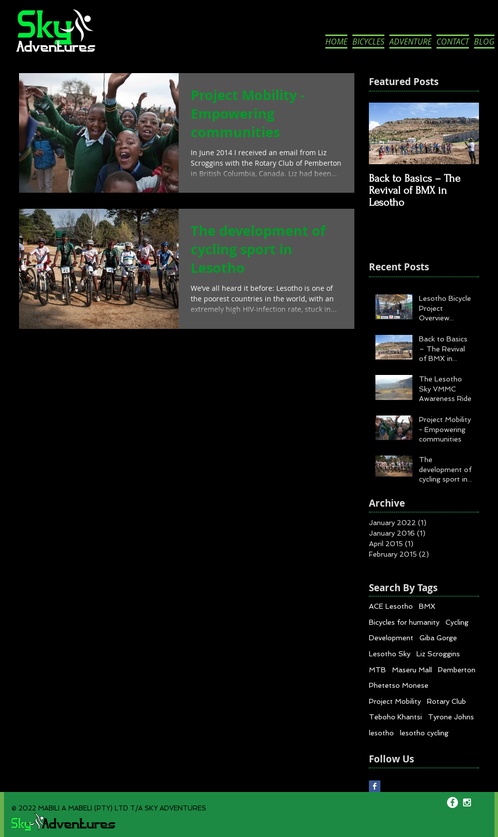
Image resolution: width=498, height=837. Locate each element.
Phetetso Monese (398, 685)
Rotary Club (446, 701)
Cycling (456, 622)
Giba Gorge (438, 638)
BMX (427, 606)
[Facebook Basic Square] (374, 786)
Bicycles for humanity (404, 622)
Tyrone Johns (451, 717)
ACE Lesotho (391, 606)
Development (391, 638)
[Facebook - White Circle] (452, 802)
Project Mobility (395, 701)
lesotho (381, 733)
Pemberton (456, 670)
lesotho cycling (424, 733)
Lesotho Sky (389, 654)
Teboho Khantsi (395, 717)
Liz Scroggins (438, 654)
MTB (377, 670)
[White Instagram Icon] (466, 802)
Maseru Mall (412, 670)
